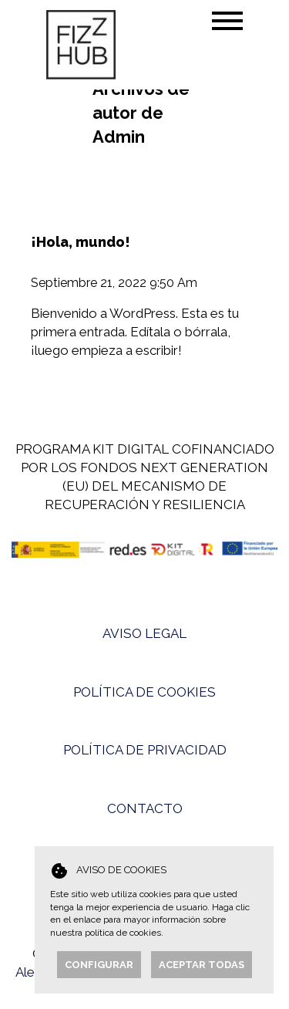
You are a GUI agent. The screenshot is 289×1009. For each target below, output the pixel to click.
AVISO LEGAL (144, 633)
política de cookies (123, 932)
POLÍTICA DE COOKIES (144, 692)
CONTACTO (145, 808)
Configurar (99, 964)
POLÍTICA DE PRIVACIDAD (145, 750)
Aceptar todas (201, 964)
